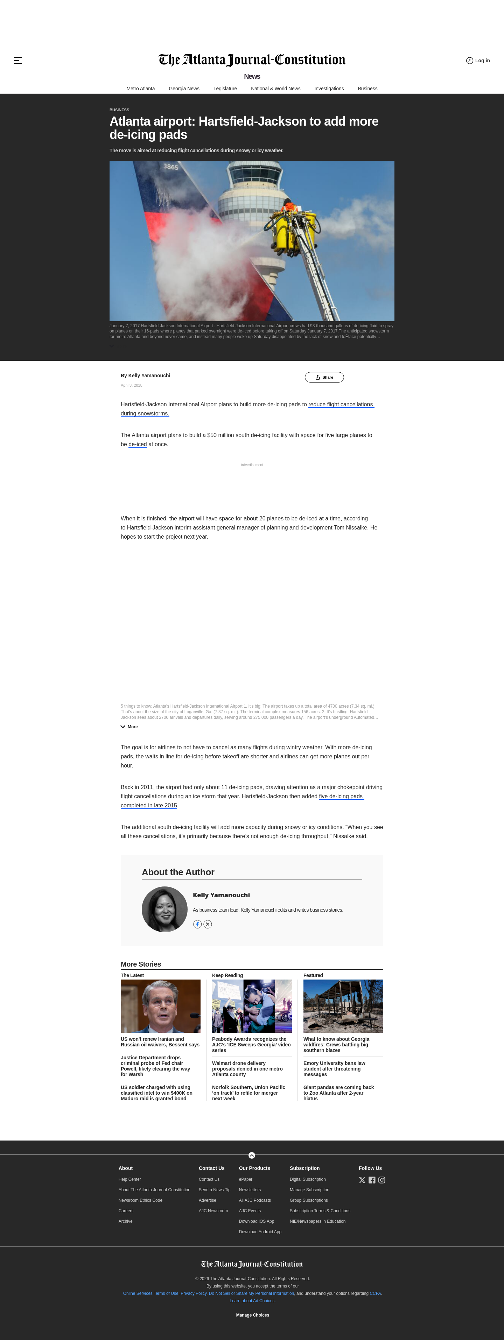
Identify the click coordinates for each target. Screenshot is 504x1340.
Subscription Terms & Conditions (320, 1210)
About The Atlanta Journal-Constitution (154, 1189)
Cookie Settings (252, 1315)
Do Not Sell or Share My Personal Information (251, 1293)
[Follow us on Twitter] (362, 1180)
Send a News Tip (215, 1189)
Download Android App (260, 1231)
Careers (126, 1210)
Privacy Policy (193, 1293)
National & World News (275, 88)
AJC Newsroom (213, 1210)
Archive (126, 1221)
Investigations (329, 88)
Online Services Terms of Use (150, 1293)
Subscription (305, 1168)
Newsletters (250, 1189)
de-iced (137, 444)
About (126, 1168)
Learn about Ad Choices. (252, 1300)
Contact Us (212, 1168)
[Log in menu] (478, 60)
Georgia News (184, 88)
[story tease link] (161, 1006)
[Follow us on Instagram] (381, 1180)
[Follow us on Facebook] (372, 1180)
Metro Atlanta (140, 88)
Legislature (225, 88)
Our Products (254, 1168)
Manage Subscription (309, 1189)
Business (368, 88)
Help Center (130, 1179)
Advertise (207, 1200)
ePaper (246, 1179)
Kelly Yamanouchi (149, 375)
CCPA (375, 1293)
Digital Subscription (308, 1179)
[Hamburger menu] (18, 60)
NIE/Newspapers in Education (317, 1221)
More (119, 346)
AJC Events (250, 1210)
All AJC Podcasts (255, 1200)
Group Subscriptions (309, 1200)
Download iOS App (256, 1221)
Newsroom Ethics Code (140, 1200)
